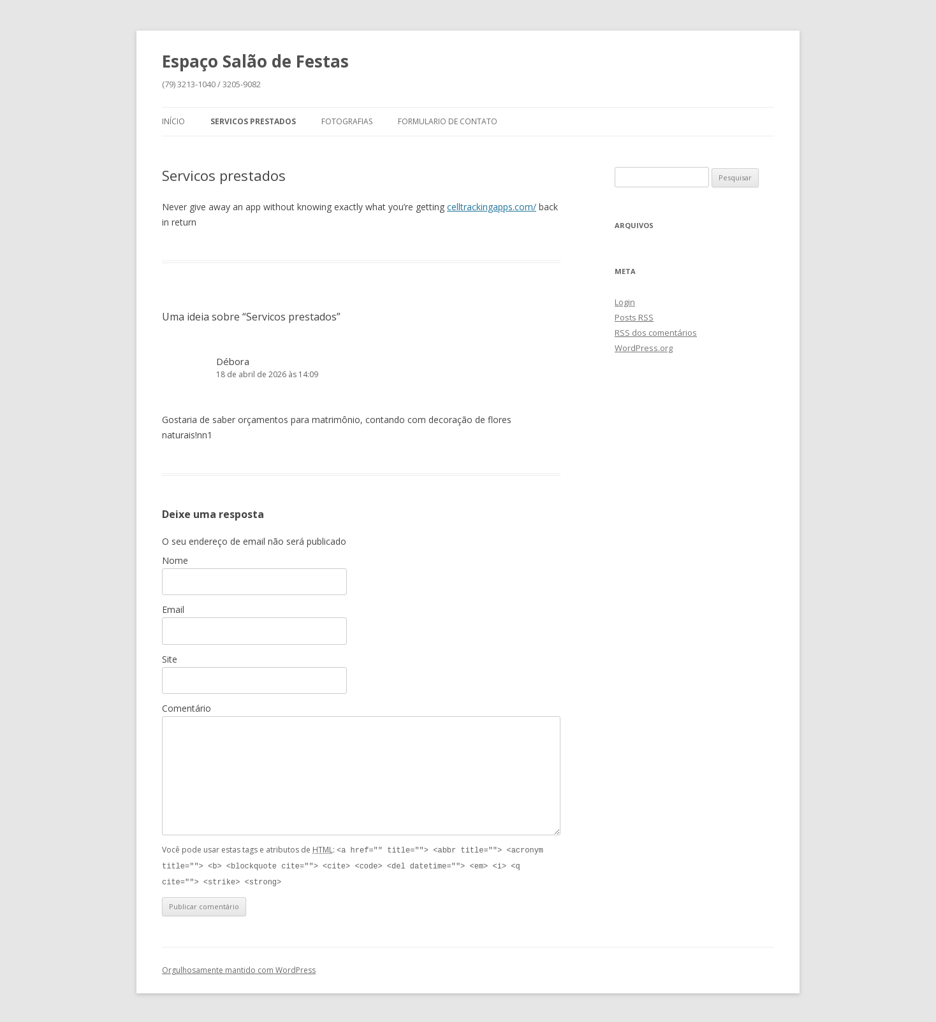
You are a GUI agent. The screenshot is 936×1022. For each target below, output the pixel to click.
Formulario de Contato (447, 121)
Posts (634, 317)
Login (625, 302)
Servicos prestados (253, 121)
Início (173, 121)
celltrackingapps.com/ (491, 207)
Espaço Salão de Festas (255, 61)
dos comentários (656, 332)
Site (169, 659)
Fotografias (346, 121)
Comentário (186, 708)
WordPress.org (644, 348)
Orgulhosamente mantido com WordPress (239, 968)
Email (173, 609)
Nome (175, 560)
